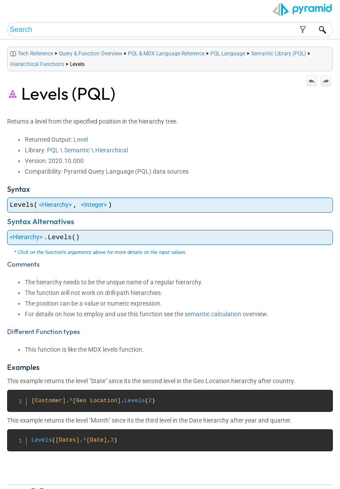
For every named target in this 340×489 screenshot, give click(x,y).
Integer (94, 204)
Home (210, 472)
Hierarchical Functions (37, 64)
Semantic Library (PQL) (278, 53)
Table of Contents (240, 472)
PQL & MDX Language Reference (166, 53)
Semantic (77, 150)
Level (80, 139)
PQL (53, 150)
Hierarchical (111, 150)
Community (292, 472)
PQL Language (227, 53)
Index (270, 472)
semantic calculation (213, 314)
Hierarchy (55, 204)
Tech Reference (35, 53)
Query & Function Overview (90, 53)
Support (317, 472)
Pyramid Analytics (277, 482)
